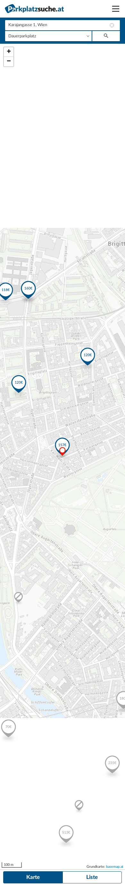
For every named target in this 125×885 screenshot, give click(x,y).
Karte (33, 877)
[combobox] (62, 25)
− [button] (9, 61)
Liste (92, 877)
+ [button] (9, 52)
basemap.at (114, 866)
